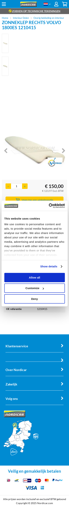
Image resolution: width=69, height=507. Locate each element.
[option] (5, 43)
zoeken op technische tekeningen (34, 11)
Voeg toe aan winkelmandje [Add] (34, 200)
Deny (34, 298)
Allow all (34, 277)
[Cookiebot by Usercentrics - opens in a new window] (49, 205)
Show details (48, 266)
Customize (34, 288)
